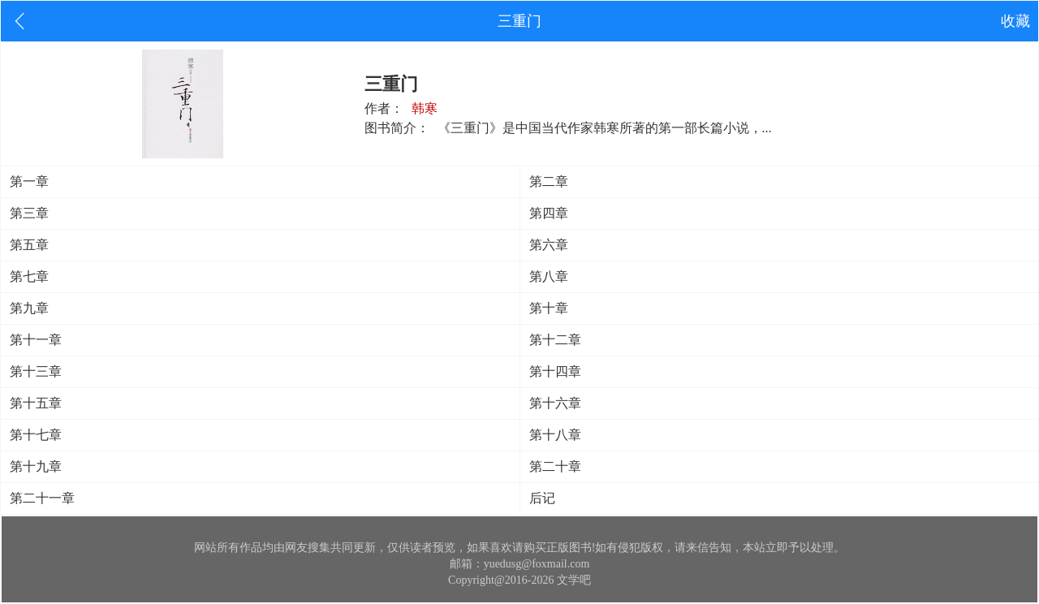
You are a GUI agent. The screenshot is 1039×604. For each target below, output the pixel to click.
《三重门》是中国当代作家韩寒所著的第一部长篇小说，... (605, 128)
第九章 (29, 308)
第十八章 (555, 435)
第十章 (548, 308)
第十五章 (36, 403)
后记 (542, 498)
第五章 (29, 245)
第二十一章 (42, 498)
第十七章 (36, 435)
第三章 (29, 213)
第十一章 (36, 340)
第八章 (548, 276)
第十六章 (555, 403)
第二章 (548, 181)
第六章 (548, 245)
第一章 (29, 181)
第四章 (548, 213)
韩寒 (425, 108)
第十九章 (36, 466)
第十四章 (555, 371)
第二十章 (555, 466)
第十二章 (555, 340)
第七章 (29, 276)
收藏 (1015, 21)
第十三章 (36, 371)
